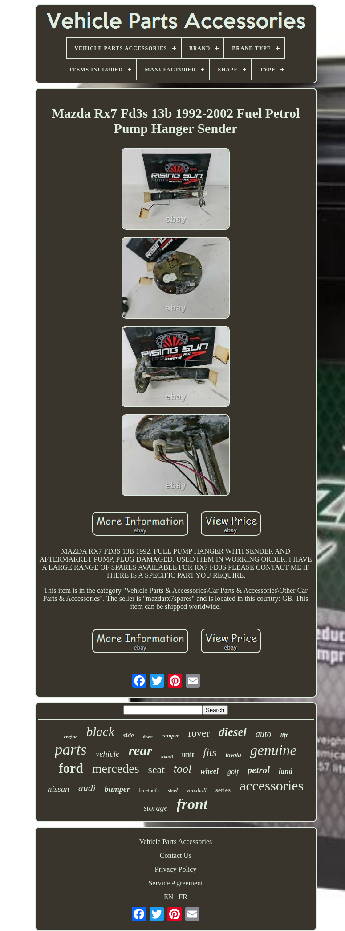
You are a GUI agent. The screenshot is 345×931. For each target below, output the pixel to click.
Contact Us (176, 855)
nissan (58, 789)
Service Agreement (175, 883)
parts (71, 749)
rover (199, 733)
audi (87, 788)
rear (140, 750)
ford (71, 768)
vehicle (108, 753)
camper (170, 735)
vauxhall (197, 790)
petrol (259, 770)
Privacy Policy (176, 869)
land (285, 771)
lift (284, 735)
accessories (271, 786)
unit (188, 754)
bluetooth (149, 790)
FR (183, 897)
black (100, 731)
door (148, 736)
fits (210, 752)
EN (168, 897)
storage (156, 807)
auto (264, 734)
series (223, 790)
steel (173, 790)
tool (182, 768)
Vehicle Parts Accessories (175, 841)
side (128, 735)
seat (156, 769)
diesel (233, 732)
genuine (273, 750)
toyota (233, 755)
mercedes (115, 768)
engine (70, 736)
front (192, 804)
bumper (117, 789)
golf (233, 771)
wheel (209, 771)
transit (167, 756)
